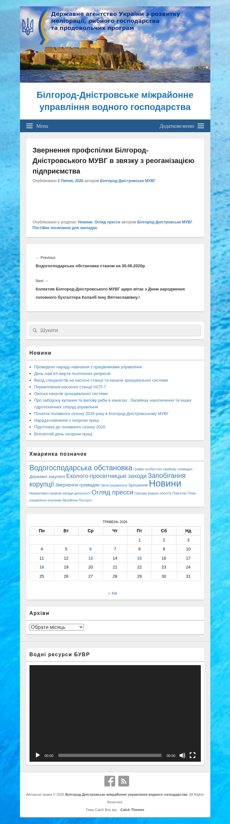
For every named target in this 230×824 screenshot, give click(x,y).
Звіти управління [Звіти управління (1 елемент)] (114, 485)
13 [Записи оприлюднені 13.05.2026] (90, 558)
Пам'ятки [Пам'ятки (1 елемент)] (180, 493)
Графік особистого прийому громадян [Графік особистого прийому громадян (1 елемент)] (163, 469)
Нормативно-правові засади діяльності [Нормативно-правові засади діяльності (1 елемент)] (60, 493)
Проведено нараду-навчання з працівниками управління (88, 366)
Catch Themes (131, 810)
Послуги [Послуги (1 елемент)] (85, 500)
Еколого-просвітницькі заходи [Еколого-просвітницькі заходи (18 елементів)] (106, 476)
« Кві (112, 593)
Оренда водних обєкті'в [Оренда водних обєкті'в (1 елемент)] (153, 493)
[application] (115, 713)
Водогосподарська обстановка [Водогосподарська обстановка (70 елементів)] (81, 468)
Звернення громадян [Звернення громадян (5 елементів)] (77, 484)
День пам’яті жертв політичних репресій (72, 373)
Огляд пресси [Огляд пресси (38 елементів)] (112, 492)
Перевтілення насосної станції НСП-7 (70, 387)
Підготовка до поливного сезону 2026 (70, 427)
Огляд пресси (107, 222)
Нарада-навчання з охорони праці (66, 420)
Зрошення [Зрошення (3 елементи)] (138, 485)
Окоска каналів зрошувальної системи (71, 393)
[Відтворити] (38, 755)
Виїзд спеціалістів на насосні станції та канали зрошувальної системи (101, 380)
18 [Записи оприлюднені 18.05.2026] (41, 567)
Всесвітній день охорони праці (63, 434)
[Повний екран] (192, 755)
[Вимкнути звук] (182, 755)
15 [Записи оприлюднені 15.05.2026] (139, 558)
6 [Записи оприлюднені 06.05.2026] (90, 549)
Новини (85, 222)
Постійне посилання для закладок (65, 228)
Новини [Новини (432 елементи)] (165, 483)
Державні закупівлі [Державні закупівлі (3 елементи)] (47, 476)
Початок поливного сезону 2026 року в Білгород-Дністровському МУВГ (101, 413)
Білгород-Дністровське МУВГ (127, 181)
